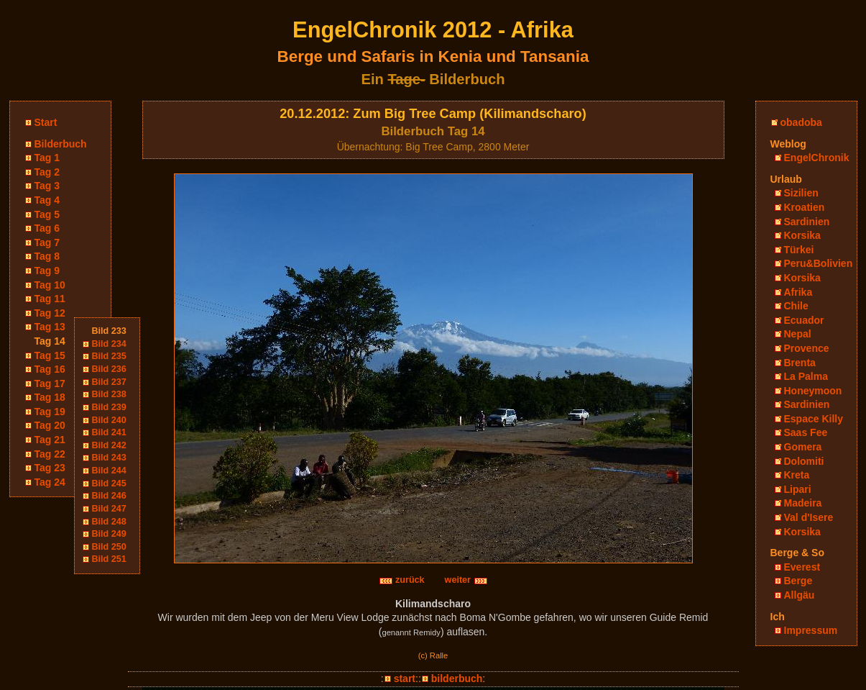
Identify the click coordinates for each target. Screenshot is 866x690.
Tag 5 (47, 214)
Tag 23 (49, 467)
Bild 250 (109, 547)
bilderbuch (457, 678)
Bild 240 (109, 420)
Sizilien (801, 193)
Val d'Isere (809, 517)
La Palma (806, 376)
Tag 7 (47, 242)
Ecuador (804, 320)
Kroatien (804, 207)
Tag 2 (47, 172)
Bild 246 (109, 496)
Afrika (798, 292)
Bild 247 (109, 509)
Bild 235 (109, 356)
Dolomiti (804, 461)
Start (45, 122)
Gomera (803, 447)
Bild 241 (109, 432)
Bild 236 (109, 369)
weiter (466, 580)
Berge (798, 580)
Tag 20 (49, 425)
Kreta (797, 475)
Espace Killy (814, 419)
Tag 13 (49, 326)
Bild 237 (109, 382)
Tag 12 (49, 313)
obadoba (801, 122)
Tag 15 (49, 355)
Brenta (800, 362)
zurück (402, 580)
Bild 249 (109, 534)
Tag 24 (49, 482)
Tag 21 (49, 439)
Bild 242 (109, 445)
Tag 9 (47, 270)
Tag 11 (49, 298)
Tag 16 (49, 369)
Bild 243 (109, 458)
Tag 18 (49, 397)
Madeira (803, 503)
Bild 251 (109, 559)
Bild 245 (109, 483)
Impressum (811, 630)
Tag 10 (49, 285)
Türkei (799, 249)
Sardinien (807, 221)
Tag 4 (47, 200)
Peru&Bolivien (818, 263)
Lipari (797, 489)
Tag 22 (49, 454)
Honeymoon (813, 390)
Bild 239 (109, 407)
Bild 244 (109, 471)
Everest (802, 567)
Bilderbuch (60, 144)
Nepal (797, 334)
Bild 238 (109, 394)
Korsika (802, 235)
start (404, 678)
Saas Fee (806, 432)
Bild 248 (109, 522)
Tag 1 (47, 157)
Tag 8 (47, 256)
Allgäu (799, 595)
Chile (796, 306)
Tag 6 (47, 228)
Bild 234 (109, 344)
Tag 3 (47, 185)
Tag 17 (49, 383)
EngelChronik (816, 157)
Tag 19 (49, 411)
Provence (806, 348)
